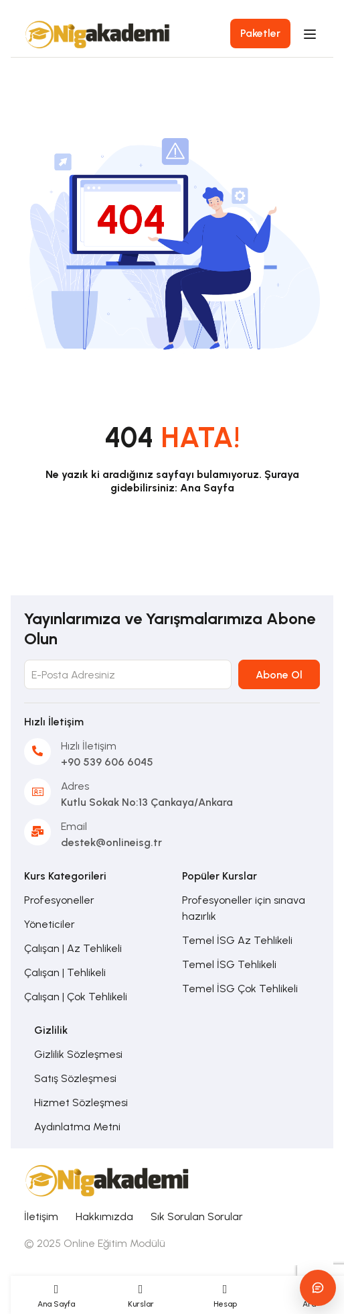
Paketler (260, 33)
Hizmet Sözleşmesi (81, 1102)
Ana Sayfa (207, 487)
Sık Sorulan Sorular (197, 1216)
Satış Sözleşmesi (75, 1078)
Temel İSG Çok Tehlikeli (240, 988)
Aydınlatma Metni (77, 1126)
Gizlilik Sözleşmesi (78, 1054)
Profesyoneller (59, 900)
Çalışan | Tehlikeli (65, 972)
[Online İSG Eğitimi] (107, 1179)
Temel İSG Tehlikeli (229, 964)
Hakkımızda (104, 1216)
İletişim (41, 1216)
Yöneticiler (49, 924)
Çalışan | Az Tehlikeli (73, 948)
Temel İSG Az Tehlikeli (237, 940)
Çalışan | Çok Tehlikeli (75, 996)
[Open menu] (311, 34)
